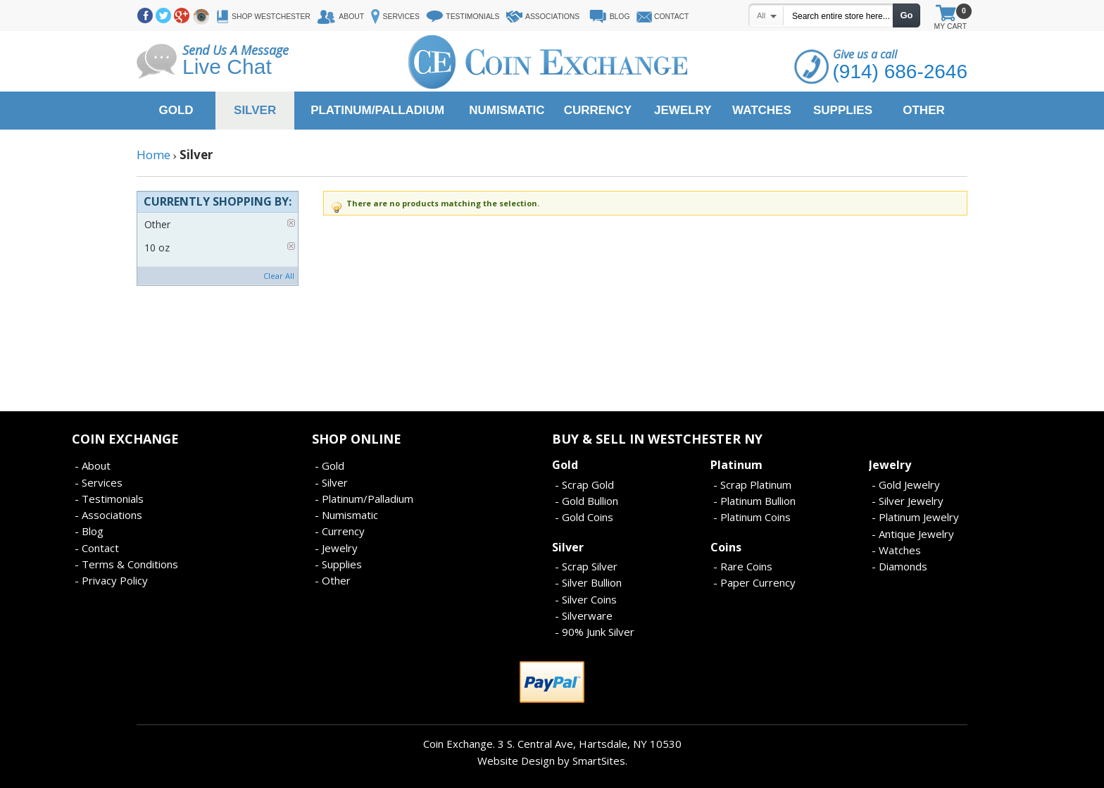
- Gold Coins (584, 517)
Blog (620, 16)
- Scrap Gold (584, 484)
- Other (333, 580)
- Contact (97, 548)
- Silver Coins (586, 599)
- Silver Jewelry (907, 501)
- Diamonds (899, 566)
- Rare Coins (742, 566)
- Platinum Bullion (754, 501)
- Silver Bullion (588, 582)
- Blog (89, 531)
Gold (565, 465)
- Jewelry (336, 548)
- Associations (108, 515)
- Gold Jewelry (906, 484)
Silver (568, 547)
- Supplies (338, 564)
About (351, 16)
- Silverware (584, 615)
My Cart (950, 18)
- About (93, 465)
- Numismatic (346, 515)
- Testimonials (109, 499)
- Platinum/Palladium (364, 499)
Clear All (278, 275)
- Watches (896, 550)
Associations (552, 16)
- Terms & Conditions (126, 564)
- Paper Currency (754, 582)
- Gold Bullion (586, 501)
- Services (99, 482)
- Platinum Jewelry (915, 517)
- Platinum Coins (752, 517)
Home (153, 154)
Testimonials (472, 16)
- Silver (331, 482)
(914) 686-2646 (900, 71)
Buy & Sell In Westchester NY (657, 438)
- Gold (329, 465)
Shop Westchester (271, 16)
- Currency (340, 531)
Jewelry (890, 465)
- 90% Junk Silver (594, 632)
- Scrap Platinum (752, 484)
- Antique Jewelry (913, 534)
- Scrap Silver (586, 566)
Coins (725, 547)
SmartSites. (599, 760)
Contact (671, 16)
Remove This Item (291, 223)
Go (906, 15)
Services (401, 16)
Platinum (736, 465)
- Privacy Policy (111, 580)
